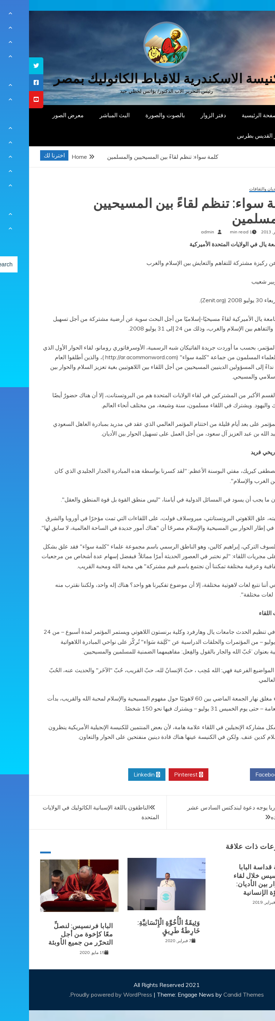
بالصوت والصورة (136, 115)
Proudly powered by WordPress (83, 994)
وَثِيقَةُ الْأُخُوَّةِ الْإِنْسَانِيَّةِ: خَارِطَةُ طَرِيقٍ (139, 927)
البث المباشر (86, 115)
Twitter (200, 775)
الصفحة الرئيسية (232, 115)
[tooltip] (7, 65)
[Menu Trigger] (251, 15)
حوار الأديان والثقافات (239, 189)
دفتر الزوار (184, 115)
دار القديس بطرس (230, 135)
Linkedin (118, 775)
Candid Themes (214, 994)
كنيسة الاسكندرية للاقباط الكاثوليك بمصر (138, 78)
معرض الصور (39, 115)
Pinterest (159, 775)
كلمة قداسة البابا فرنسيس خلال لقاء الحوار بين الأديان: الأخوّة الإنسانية (231, 879)
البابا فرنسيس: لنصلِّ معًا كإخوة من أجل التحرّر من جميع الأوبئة (51, 934)
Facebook (241, 775)
